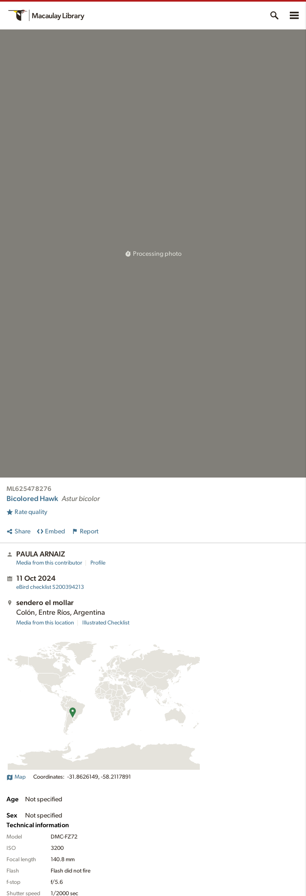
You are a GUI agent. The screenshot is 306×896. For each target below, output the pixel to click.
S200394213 (50, 587)
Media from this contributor (49, 563)
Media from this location (45, 623)
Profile (97, 563)
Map (16, 777)
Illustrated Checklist (105, 623)
